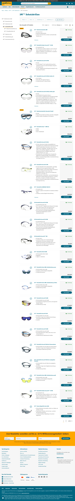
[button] (46, 449)
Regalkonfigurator (42, 453)
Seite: (43, 25)
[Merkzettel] (69, 3)
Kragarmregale (5, 466)
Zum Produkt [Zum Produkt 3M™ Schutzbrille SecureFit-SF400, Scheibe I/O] (66, 86)
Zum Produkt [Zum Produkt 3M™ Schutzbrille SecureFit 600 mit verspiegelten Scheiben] (66, 369)
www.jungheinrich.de (25, 493)
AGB (3, 488)
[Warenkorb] (72, 3)
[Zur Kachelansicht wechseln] (72, 25)
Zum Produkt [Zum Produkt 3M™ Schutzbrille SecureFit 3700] (66, 181)
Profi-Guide (40, 464)
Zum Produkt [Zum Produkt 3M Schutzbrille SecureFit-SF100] (66, 213)
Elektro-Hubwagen (5, 455)
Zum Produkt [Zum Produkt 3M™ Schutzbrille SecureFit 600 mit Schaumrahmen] (66, 354)
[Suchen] (49, 3)
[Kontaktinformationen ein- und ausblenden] (3, 498)
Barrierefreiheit (22, 488)
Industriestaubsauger (6, 458)
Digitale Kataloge (41, 462)
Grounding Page (30, 488)
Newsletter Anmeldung (43, 458)
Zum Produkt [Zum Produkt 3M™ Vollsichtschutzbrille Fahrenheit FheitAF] (66, 121)
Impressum (7, 488)
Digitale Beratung (42, 449)
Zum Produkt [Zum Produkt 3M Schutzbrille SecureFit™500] (66, 246)
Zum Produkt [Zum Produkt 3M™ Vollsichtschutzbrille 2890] (66, 39)
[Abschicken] (65, 438)
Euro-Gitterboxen (5, 457)
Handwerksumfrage (42, 466)
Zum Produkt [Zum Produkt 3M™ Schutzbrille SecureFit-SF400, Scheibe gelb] (66, 105)
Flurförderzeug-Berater (43, 451)
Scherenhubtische (5, 468)
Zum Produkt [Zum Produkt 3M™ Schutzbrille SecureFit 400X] (66, 308)
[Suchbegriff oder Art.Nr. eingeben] (34, 3)
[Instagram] (47, 477)
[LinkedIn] (44, 477)
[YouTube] (41, 477)
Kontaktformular (60, 453)
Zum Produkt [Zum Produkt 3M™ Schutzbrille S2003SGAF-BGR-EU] (66, 197)
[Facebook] (39, 477)
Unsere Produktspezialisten (25, 457)
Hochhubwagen (5, 451)
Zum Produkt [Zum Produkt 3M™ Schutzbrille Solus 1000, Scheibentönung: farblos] (66, 292)
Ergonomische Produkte (43, 455)
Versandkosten (20, 490)
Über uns (22, 453)
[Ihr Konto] (67, 3)
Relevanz (59, 25)
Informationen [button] (23, 449)
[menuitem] (67, 3)
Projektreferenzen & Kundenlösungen (27, 455)
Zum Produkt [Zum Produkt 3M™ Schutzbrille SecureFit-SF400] (66, 70)
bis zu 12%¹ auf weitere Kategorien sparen (49, 0)
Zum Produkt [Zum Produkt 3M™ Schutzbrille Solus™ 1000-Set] (66, 136)
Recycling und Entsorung (43, 457)
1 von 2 (47, 25)
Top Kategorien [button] (5, 449)
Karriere (21, 462)
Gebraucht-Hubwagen (6, 462)
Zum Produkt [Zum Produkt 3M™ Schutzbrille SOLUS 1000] (66, 261)
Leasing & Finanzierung (24, 458)
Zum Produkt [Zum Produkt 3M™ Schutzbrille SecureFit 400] (66, 323)
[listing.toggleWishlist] (31, 30)
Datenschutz (14, 488)
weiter (69, 421)
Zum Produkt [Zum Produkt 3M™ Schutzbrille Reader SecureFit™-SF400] (66, 55)
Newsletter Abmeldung (43, 460)
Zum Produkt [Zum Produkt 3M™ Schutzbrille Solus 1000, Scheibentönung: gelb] (66, 385)
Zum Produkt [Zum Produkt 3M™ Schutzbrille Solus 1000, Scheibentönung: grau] (66, 277)
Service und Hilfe (23, 451)
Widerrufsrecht (23, 460)
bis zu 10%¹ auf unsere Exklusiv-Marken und (32, 0)
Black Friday (22, 466)
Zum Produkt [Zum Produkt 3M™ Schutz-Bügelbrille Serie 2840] (66, 416)
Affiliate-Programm (24, 464)
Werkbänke (4, 453)
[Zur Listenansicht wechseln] (70, 25)
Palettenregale (5, 464)
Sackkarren (4, 460)
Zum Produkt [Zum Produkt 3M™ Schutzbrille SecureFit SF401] (66, 159)
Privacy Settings (39, 488)
